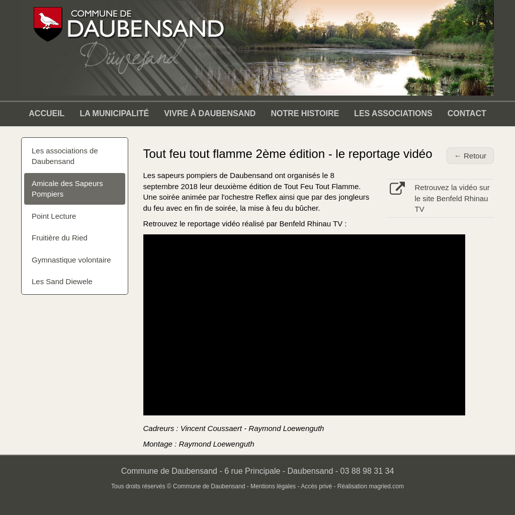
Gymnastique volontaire (71, 259)
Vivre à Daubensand (209, 113)
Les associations (393, 113)
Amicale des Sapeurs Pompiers (67, 188)
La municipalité (114, 113)
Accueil (46, 113)
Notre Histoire (305, 113)
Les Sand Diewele (62, 281)
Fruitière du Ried (60, 237)
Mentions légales (273, 486)
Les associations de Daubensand (65, 155)
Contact (467, 113)
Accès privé (316, 486)
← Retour (470, 155)
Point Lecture (54, 216)
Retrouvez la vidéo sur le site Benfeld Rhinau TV (452, 198)
